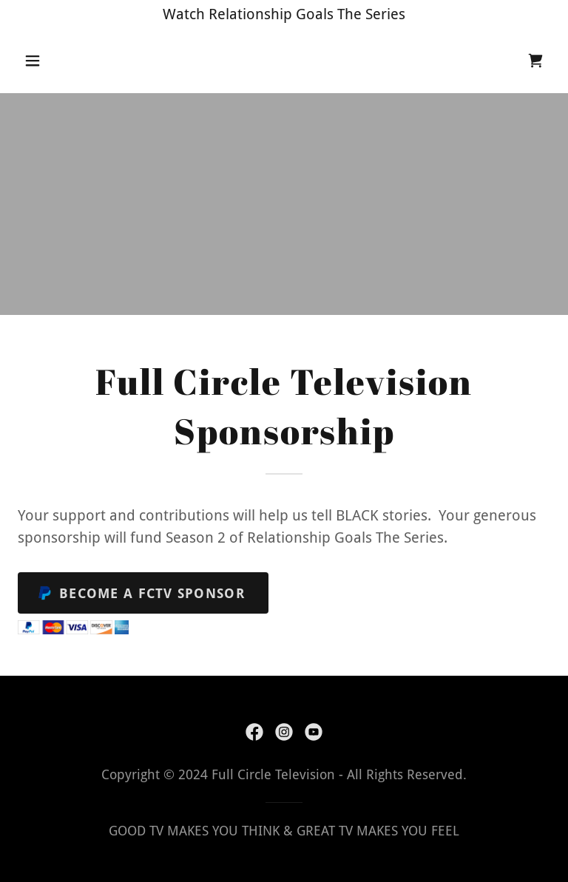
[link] (535, 60)
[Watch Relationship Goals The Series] (284, 14)
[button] (58, 60)
